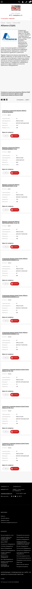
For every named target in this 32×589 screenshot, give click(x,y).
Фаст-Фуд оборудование (7, 559)
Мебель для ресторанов (23, 564)
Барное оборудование (6, 548)
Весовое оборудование (22, 546)
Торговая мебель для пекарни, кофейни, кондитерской (6, 539)
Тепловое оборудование (7, 546)
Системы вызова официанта (24, 558)
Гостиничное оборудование (24, 548)
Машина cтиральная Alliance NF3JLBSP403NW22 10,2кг (11, 148)
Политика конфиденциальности (9, 522)
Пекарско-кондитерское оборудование (7, 562)
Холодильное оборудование (8, 544)
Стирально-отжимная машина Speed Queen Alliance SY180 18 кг (15, 407)
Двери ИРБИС (4, 542)
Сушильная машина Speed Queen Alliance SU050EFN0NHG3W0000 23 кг (14, 296)
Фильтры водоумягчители (23, 556)
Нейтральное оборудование (8, 550)
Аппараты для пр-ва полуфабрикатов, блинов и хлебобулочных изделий (23, 543)
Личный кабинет (5, 518)
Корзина (3, 516)
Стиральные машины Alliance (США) (12, 93)
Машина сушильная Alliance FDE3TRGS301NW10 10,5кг (10, 185)
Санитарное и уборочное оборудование (23, 553)
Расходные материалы (22, 566)
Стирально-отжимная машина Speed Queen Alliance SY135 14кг (15, 370)
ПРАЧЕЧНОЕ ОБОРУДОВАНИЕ (5, 565)
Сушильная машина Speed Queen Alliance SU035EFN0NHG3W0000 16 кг (14, 333)
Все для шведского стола (7, 535)
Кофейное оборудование (23, 539)
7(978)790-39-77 (17, 486)
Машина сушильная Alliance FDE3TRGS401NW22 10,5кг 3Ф (10, 222)
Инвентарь (19, 562)
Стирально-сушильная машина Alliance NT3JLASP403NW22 (14, 111)
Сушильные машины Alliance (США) (12, 95)
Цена (27, 99)
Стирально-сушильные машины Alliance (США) (15, 92)
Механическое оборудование (4, 556)
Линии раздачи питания (23, 537)
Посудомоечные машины (23, 535)
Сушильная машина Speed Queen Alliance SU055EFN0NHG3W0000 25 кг (14, 259)
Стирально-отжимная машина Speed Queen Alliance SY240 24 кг (15, 444)
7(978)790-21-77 (5, 486)
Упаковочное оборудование (24, 550)
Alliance (26, 32)
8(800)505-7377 (4, 489)
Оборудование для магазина (24, 560)
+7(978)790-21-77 (17, 15)
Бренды (9, 22)
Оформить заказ (5, 520)
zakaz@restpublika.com (6, 493)
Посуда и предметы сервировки (6, 553)
